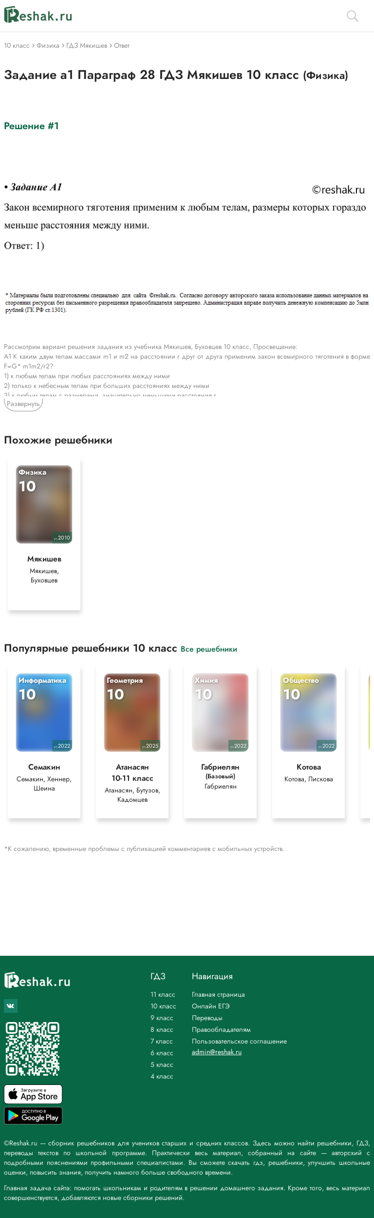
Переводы (207, 1018)
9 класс (161, 1018)
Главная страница (218, 994)
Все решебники (209, 648)
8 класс (161, 1029)
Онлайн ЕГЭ (211, 1006)
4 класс (161, 1076)
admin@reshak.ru (217, 1052)
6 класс (161, 1053)
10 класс (163, 1006)
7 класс (161, 1041)
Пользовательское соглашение (239, 1041)
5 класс (161, 1064)
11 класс (162, 994)
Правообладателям (221, 1029)
